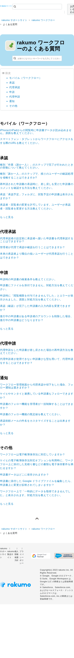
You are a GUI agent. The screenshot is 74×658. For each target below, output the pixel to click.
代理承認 (14, 87)
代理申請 (14, 96)
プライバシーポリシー (22, 557)
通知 (12, 101)
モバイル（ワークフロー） (25, 78)
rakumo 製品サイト (11, 554)
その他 (13, 105)
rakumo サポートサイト (14, 20)
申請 (12, 92)
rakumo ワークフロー (43, 20)
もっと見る (7, 217)
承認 (12, 82)
